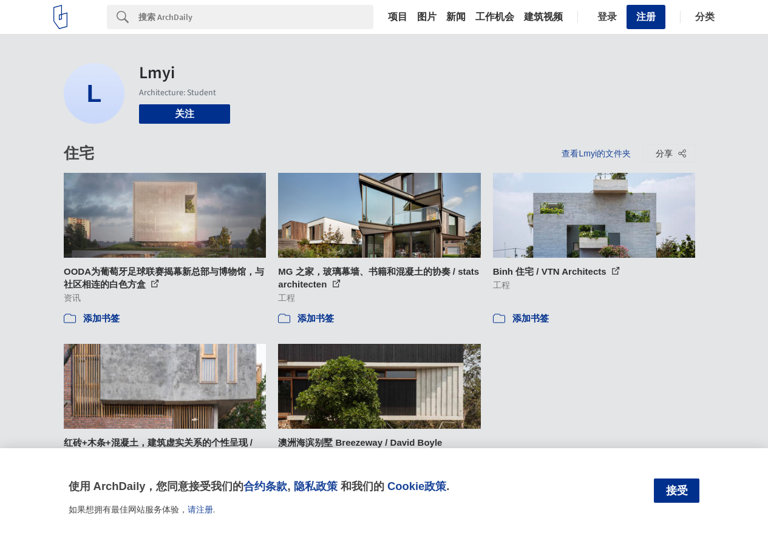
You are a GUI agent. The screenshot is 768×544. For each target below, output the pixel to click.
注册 (646, 17)
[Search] (255, 17)
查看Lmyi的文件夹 (596, 153)
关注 (184, 114)
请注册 (200, 509)
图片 (427, 17)
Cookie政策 (416, 486)
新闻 (456, 17)
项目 (397, 17)
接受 (677, 491)
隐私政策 (316, 486)
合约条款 (265, 486)
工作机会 (494, 17)
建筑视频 (543, 17)
